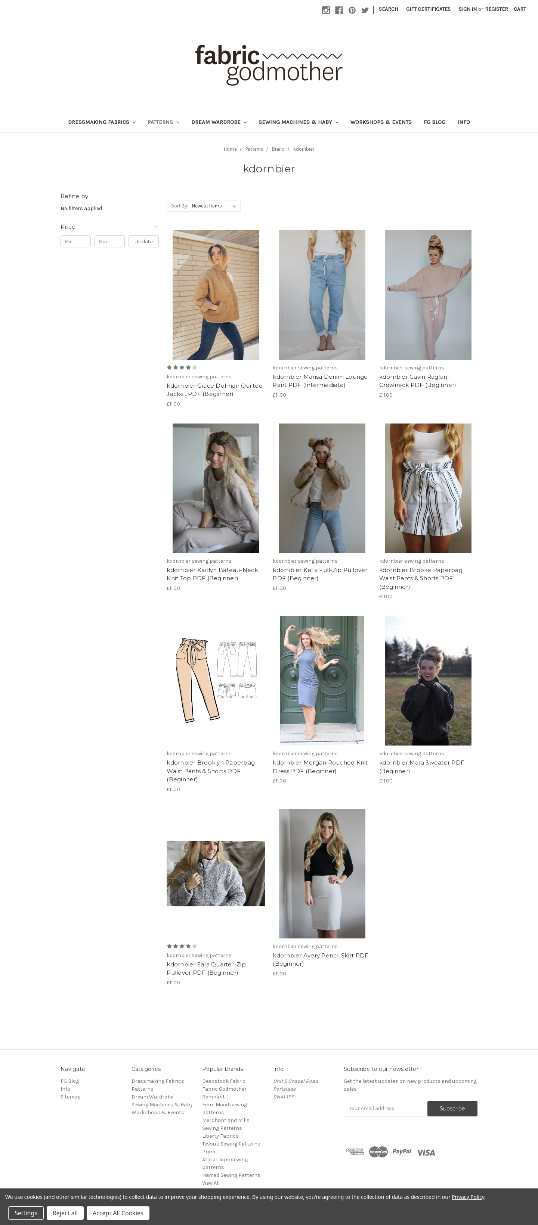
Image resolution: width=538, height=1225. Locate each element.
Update (143, 241)
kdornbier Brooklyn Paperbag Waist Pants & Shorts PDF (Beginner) (211, 771)
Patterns (163, 122)
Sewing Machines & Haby (298, 122)
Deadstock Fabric (223, 1081)
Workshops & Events (381, 122)
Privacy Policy (468, 1196)
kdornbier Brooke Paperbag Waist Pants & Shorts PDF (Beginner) (421, 578)
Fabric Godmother (224, 1089)
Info (463, 122)
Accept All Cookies (118, 1213)
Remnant (213, 1097)
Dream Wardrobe (219, 122)
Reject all (65, 1213)
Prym (208, 1152)
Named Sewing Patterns (231, 1175)
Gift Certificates (428, 9)
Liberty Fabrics (220, 1136)
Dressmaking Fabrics (102, 122)
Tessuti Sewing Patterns (231, 1144)
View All (211, 1183)
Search (388, 9)
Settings (26, 1213)
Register (496, 9)
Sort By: (179, 206)
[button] (110, 226)
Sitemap (71, 1097)
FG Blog (434, 122)
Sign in (468, 9)
